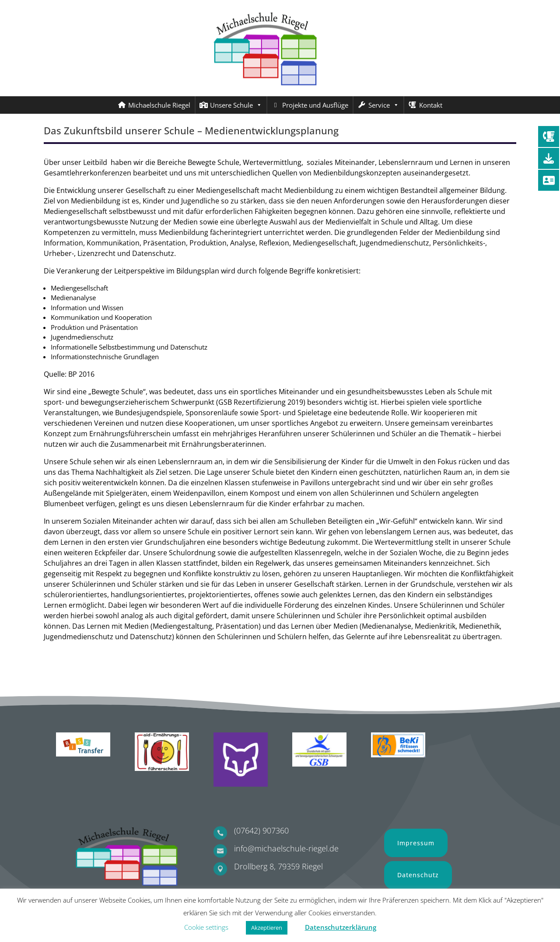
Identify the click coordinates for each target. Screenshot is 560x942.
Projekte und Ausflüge (315, 105)
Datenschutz (418, 875)
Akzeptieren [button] (266, 927)
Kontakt (430, 105)
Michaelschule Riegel (159, 105)
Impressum (415, 843)
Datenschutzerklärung (340, 927)
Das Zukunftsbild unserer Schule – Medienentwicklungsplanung (191, 130)
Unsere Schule (236, 105)
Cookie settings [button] (206, 927)
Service (383, 105)
